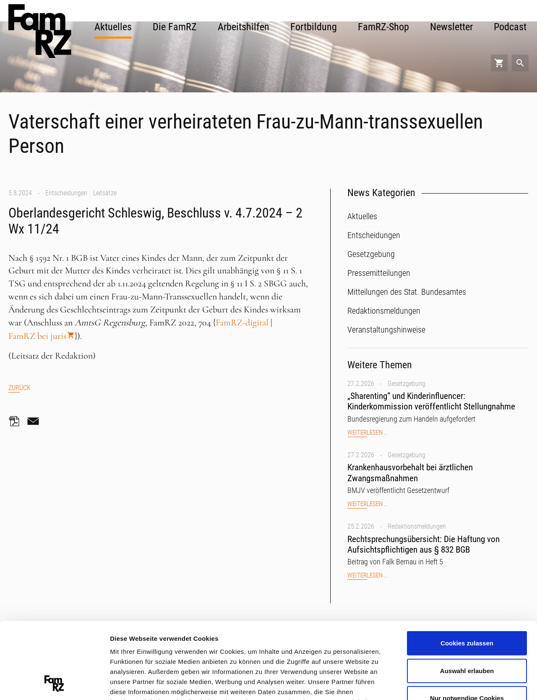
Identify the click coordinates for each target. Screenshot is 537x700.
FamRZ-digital (242, 322)
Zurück (19, 388)
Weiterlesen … (367, 432)
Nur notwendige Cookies (467, 626)
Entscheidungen (66, 193)
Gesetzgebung (406, 384)
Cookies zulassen (467, 571)
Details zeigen (446, 683)
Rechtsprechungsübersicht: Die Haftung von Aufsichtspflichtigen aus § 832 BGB (423, 544)
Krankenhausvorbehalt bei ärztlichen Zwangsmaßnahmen (410, 472)
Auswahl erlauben (467, 599)
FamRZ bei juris (37, 335)
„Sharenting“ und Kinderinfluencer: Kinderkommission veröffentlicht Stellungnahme (431, 401)
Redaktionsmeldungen (417, 526)
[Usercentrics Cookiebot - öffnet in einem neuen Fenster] (54, 683)
